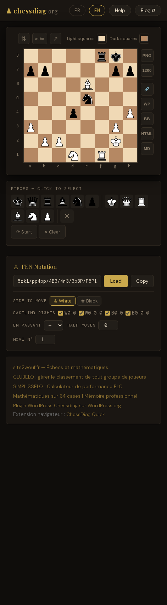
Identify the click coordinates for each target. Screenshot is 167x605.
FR (77, 10)
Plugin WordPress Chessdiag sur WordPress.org (67, 406)
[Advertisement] (83, 516)
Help (120, 10)
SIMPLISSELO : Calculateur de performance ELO (68, 387)
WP (147, 104)
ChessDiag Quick (85, 414)
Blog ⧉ (148, 10)
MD (147, 148)
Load (116, 281)
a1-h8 (39, 39)
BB (147, 119)
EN (97, 10)
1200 (146, 70)
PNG (147, 55)
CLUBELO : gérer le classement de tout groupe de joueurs (79, 377)
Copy (142, 281)
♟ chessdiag (32, 10)
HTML (146, 134)
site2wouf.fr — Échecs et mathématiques (60, 367)
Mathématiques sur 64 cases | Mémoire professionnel (75, 396)
